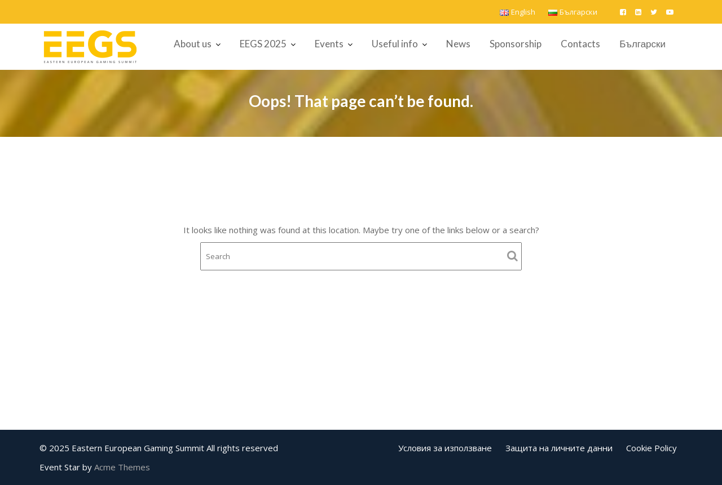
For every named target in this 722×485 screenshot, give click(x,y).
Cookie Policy (651, 447)
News (458, 44)
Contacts (580, 44)
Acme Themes (122, 467)
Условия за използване (445, 447)
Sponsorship (516, 44)
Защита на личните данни (559, 447)
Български (642, 44)
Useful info (395, 44)
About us (193, 44)
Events (329, 44)
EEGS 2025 (263, 44)
